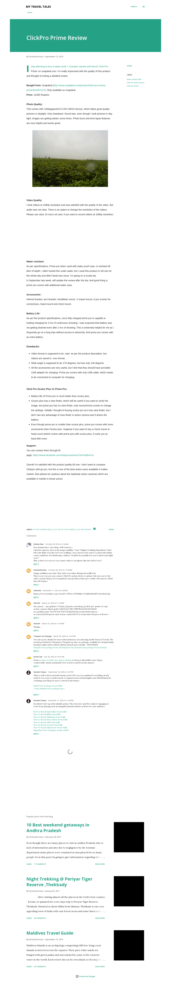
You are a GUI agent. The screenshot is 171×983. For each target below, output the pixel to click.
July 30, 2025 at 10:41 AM (54, 657)
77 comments (40, 864)
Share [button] (129, 66)
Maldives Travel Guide (49, 933)
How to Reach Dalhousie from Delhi (49, 717)
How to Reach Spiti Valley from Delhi (50, 712)
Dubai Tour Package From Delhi (48, 686)
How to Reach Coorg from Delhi (48, 725)
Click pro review (133, 86)
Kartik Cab (38, 657)
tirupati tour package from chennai (50, 647)
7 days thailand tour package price (49, 688)
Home (29, 12)
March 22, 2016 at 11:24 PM (53, 603)
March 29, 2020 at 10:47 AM (64, 636)
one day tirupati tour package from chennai (87, 647)
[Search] (134, 6)
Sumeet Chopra (40, 672)
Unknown (37, 590)
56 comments (40, 918)
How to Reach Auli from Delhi (47, 722)
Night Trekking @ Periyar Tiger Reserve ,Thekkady (59, 881)
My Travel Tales (38, 7)
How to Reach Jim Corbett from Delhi (50, 719)
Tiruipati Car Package (42, 636)
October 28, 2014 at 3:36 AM (57, 544)
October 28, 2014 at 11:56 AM (60, 570)
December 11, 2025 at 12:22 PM (60, 700)
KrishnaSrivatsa (40, 570)
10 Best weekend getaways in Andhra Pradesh (57, 827)
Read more (100, 864)
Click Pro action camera (135, 83)
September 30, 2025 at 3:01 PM (60, 672)
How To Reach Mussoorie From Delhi (50, 727)
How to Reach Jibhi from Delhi (47, 714)
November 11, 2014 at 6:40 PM (55, 590)
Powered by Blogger (85, 976)
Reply (36, 564)
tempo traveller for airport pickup (55, 660)
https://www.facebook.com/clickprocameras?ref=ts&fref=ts (63, 455)
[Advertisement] (66, 785)
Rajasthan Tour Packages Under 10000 (51, 730)
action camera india (134, 79)
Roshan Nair (39, 544)
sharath (37, 603)
